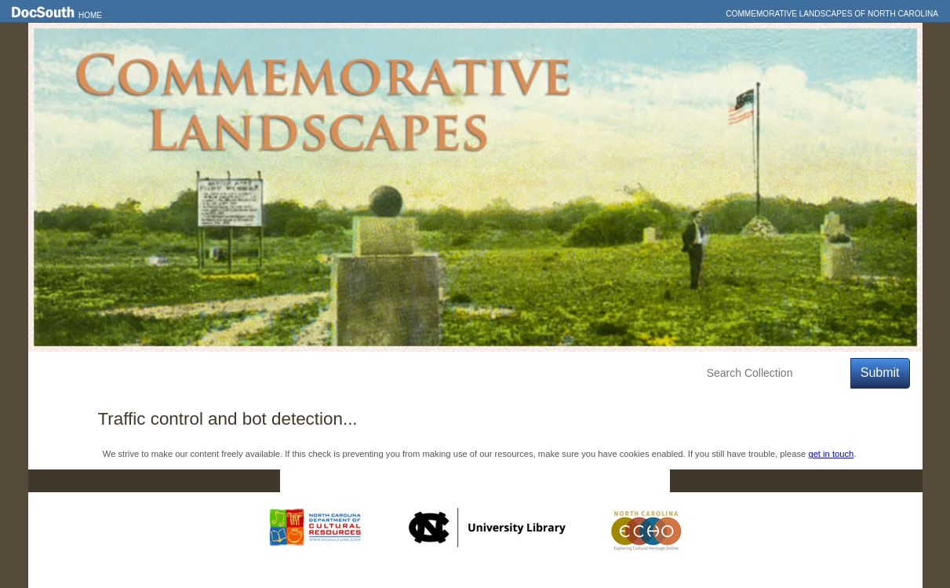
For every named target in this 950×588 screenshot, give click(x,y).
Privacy (571, 481)
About (323, 373)
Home (90, 15)
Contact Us (485, 481)
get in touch (831, 453)
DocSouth (393, 481)
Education (257, 373)
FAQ (639, 481)
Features (117, 373)
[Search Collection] (775, 373)
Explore (185, 373)
